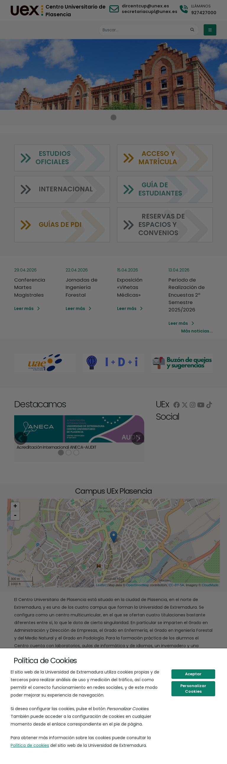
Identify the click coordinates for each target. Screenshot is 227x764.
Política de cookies (30, 745)
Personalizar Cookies (193, 688)
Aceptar (193, 674)
